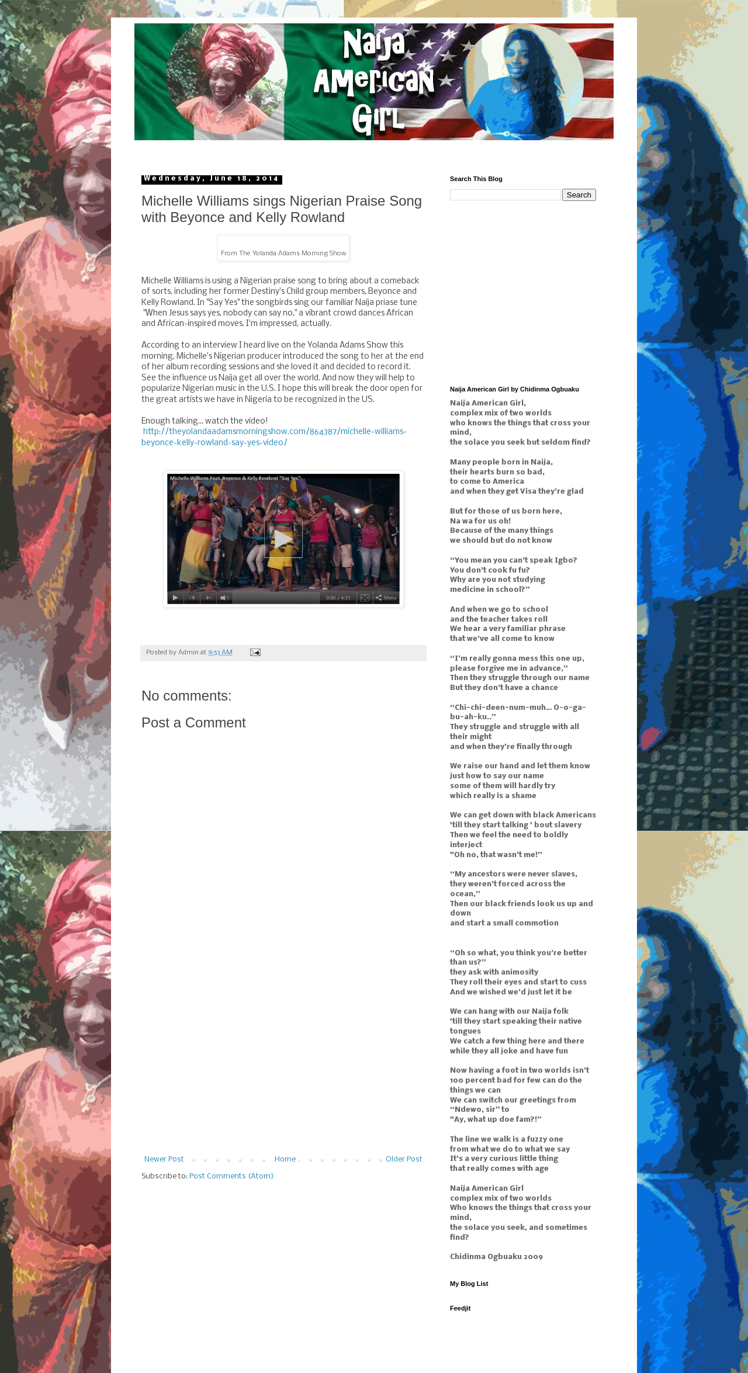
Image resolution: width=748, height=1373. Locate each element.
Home (285, 1159)
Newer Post (164, 1159)
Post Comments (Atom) (231, 1176)
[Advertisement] (283, 1068)
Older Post (404, 1159)
